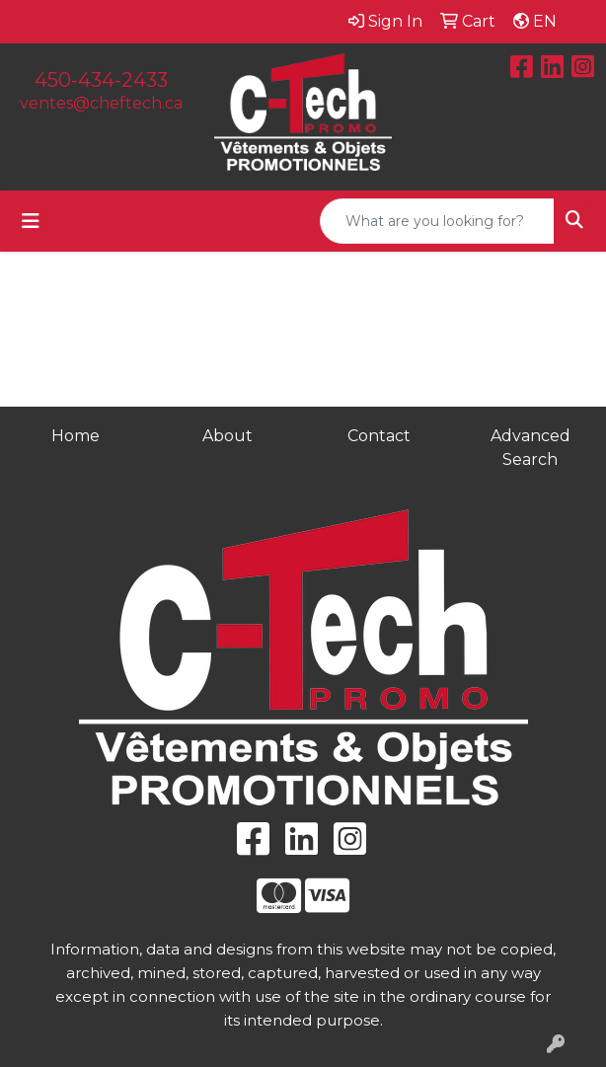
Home (75, 435)
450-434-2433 (101, 80)
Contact (379, 435)
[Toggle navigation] (30, 221)
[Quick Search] (437, 221)
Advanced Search (530, 447)
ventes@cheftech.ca (101, 103)
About (227, 435)
